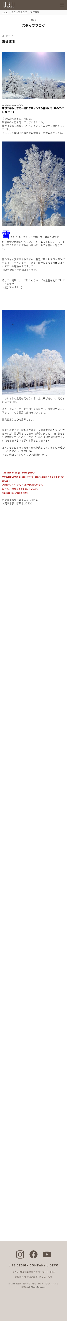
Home (5, 12)
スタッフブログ (19, 12)
